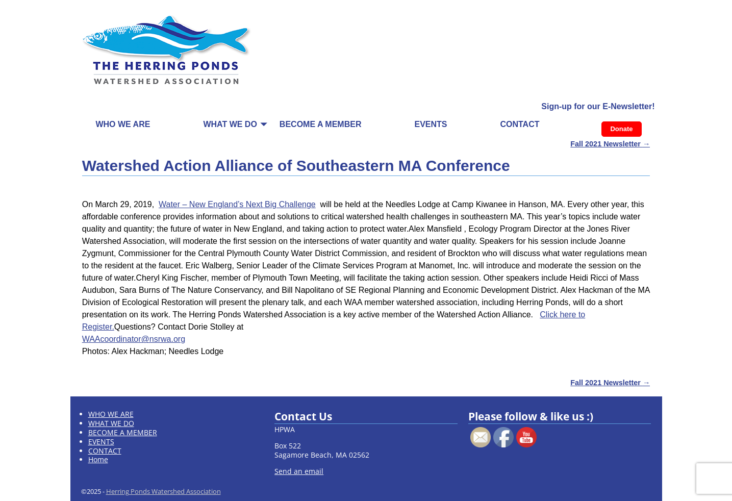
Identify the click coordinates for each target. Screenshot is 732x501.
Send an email (298, 471)
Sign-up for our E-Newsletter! (597, 106)
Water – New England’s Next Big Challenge (237, 204)
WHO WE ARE (122, 124)
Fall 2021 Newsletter (610, 144)
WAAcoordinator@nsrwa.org (133, 339)
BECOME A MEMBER (321, 124)
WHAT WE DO (230, 124)
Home (98, 459)
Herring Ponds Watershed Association (163, 491)
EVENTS (430, 124)
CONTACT (519, 124)
